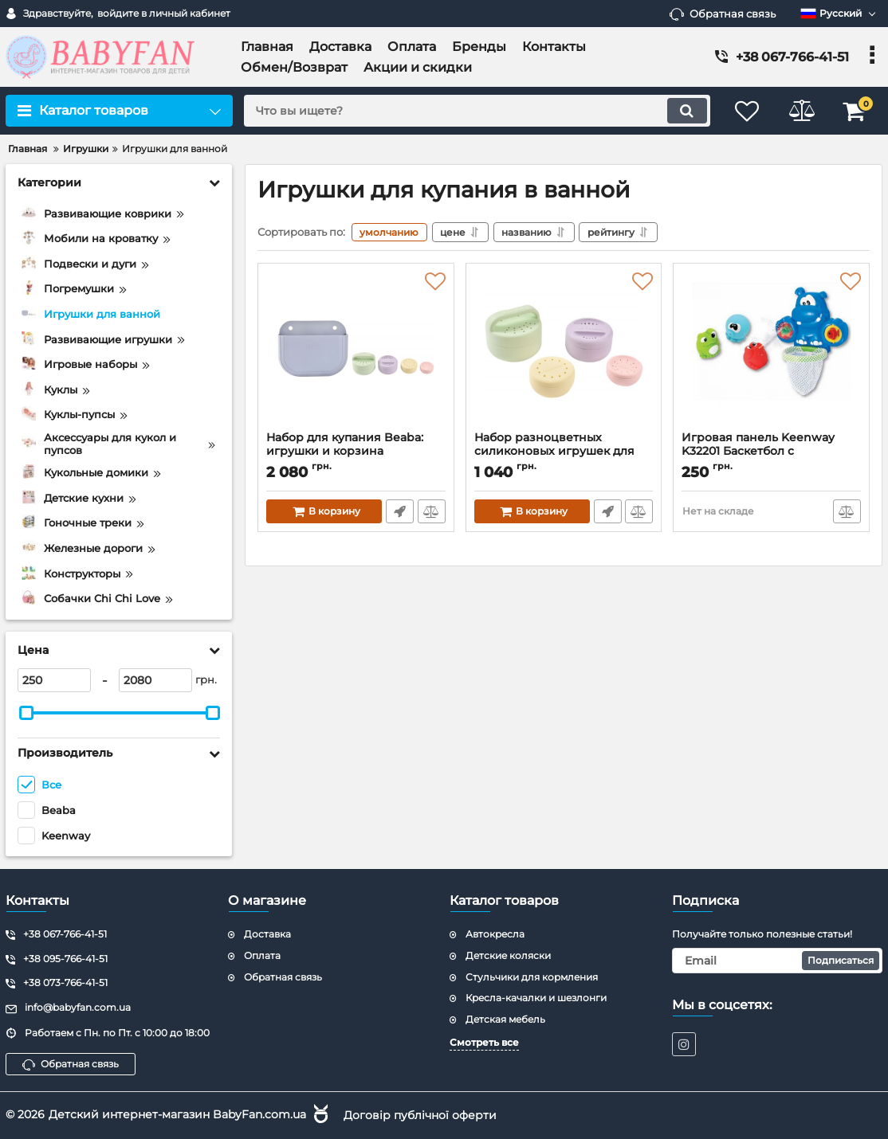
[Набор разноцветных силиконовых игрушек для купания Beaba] (564, 351)
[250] (54, 680)
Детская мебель (505, 1019)
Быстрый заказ (400, 511)
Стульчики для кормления (532, 976)
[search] (474, 111)
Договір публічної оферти (420, 1114)
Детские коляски (508, 955)
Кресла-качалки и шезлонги (536, 998)
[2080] (155, 680)
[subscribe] (777, 960)
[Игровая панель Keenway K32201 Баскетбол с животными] (771, 351)
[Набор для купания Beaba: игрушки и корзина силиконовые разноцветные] (356, 351)
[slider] (26, 713)
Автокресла (495, 934)
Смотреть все (484, 1042)
